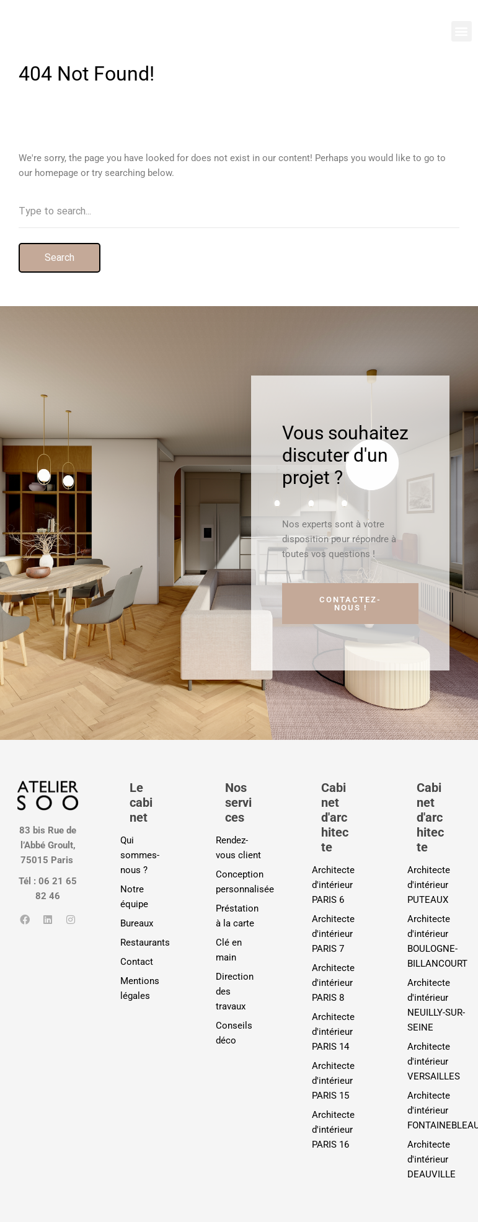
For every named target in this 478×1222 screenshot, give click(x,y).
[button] (461, 31)
